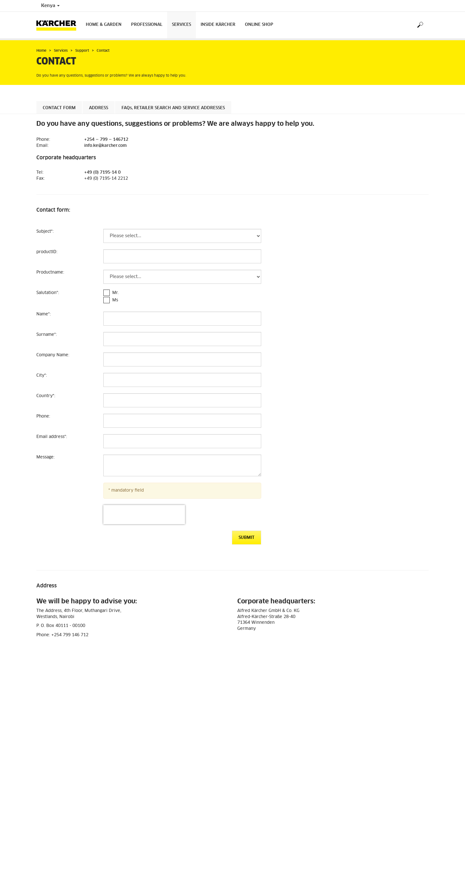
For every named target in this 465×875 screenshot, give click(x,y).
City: (41, 375)
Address (98, 108)
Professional (146, 25)
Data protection (51, 805)
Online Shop (259, 25)
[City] (182, 380)
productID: (46, 252)
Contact (246, 796)
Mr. (115, 293)
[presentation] (144, 514)
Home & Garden (104, 25)
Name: (43, 314)
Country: (45, 396)
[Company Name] (182, 359)
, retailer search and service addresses (173, 108)
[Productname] (182, 277)
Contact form (59, 108)
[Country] (182, 400)
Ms (115, 300)
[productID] (182, 256)
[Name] (182, 319)
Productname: (50, 272)
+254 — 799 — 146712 (106, 140)
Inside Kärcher (218, 25)
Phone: (43, 416)
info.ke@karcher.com (105, 146)
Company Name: (52, 355)
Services (181, 25)
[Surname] (182, 339)
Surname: (46, 335)
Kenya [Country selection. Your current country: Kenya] (50, 6)
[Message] (182, 465)
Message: (45, 457)
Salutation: (47, 293)
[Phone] (182, 421)
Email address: (51, 437)
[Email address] (182, 441)
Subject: (45, 232)
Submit (247, 538)
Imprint (43, 810)
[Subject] (182, 236)
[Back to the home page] (58, 25)
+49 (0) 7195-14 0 (102, 172)
